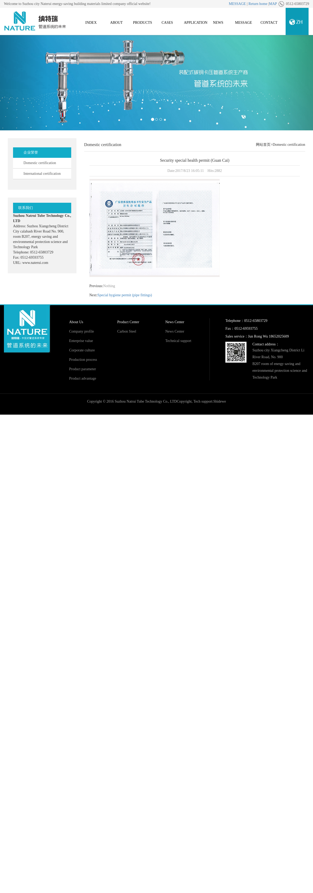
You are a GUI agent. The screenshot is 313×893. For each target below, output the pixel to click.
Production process (83, 360)
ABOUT (116, 23)
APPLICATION (195, 23)
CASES (167, 23)
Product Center (128, 322)
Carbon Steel (126, 331)
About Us (76, 322)
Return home (258, 4)
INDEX (91, 23)
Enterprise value (81, 341)
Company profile (81, 331)
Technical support (178, 341)
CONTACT (269, 23)
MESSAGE (237, 4)
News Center (174, 322)
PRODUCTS (142, 23)
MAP (273, 4)
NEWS (218, 23)
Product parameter (82, 369)
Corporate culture (82, 350)
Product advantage (82, 378)
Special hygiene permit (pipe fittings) (125, 295)
